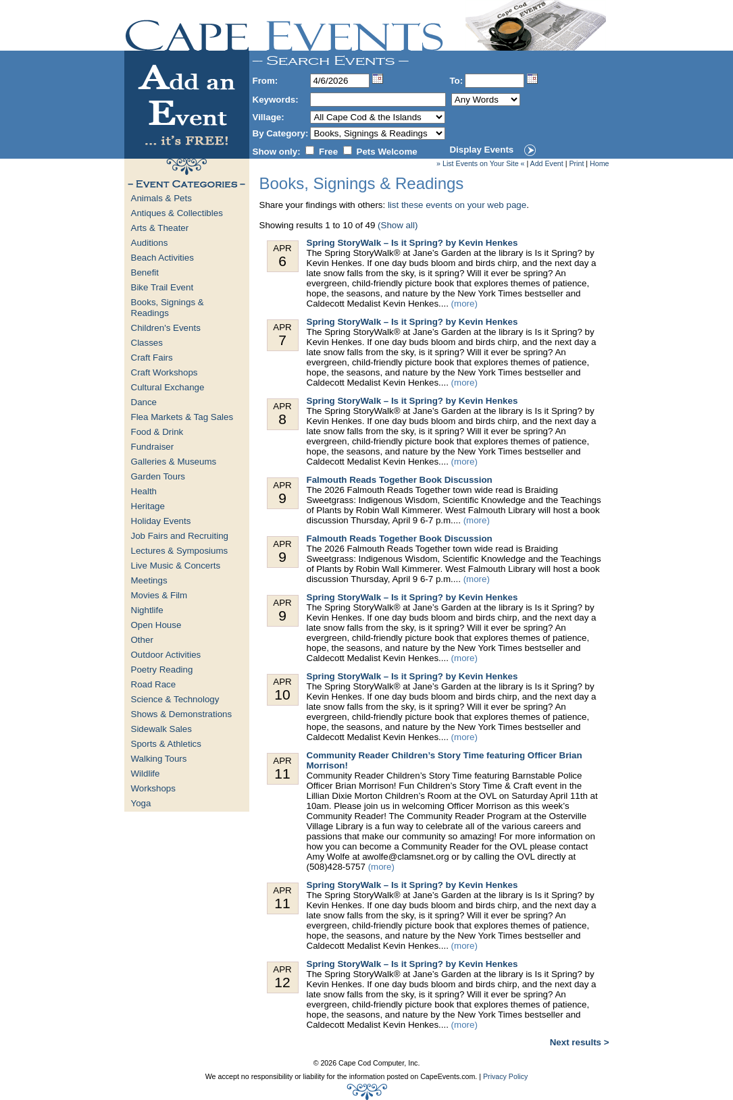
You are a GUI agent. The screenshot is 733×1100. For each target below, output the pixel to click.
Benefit (145, 272)
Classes (147, 343)
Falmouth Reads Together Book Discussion (399, 480)
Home (599, 163)
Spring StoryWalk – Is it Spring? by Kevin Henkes (412, 243)
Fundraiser (152, 447)
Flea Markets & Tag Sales (182, 417)
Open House (156, 625)
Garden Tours (158, 476)
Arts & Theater (160, 228)
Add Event (546, 163)
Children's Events (166, 328)
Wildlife (145, 773)
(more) (464, 303)
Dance (144, 402)
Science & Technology (175, 699)
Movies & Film (159, 595)
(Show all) (398, 225)
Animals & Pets (161, 198)
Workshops (153, 788)
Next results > (579, 1042)
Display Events (481, 150)
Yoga (141, 803)
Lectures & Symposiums (179, 551)
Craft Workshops (164, 372)
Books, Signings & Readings (167, 307)
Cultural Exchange (168, 387)
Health (144, 491)
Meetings (149, 580)
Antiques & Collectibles (177, 213)
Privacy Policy (505, 1076)
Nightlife (147, 610)
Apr (283, 256)
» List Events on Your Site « (480, 163)
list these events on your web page (457, 205)
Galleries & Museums (174, 461)
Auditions (149, 243)
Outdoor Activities (166, 655)
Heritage (148, 506)
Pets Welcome (387, 152)
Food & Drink (157, 432)
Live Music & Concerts (176, 565)
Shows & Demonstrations (181, 714)
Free (328, 152)
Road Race (153, 684)
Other (142, 640)
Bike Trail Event (162, 287)
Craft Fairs (152, 357)
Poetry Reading (162, 669)
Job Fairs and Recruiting (179, 536)
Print (576, 163)
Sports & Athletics (166, 744)
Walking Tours (159, 759)
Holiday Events (161, 521)
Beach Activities (162, 258)
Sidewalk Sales (161, 729)
